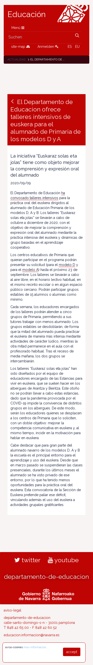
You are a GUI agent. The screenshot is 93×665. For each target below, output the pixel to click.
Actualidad (16, 59)
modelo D (67, 265)
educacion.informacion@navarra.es (32, 635)
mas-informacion (35, 647)
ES (70, 47)
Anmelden (48, 47)
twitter (27, 560)
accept (71, 652)
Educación (26, 14)
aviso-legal (12, 610)
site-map (20, 47)
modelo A (30, 270)
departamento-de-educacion (46, 576)
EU (77, 47)
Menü (17, 28)
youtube (63, 560)
